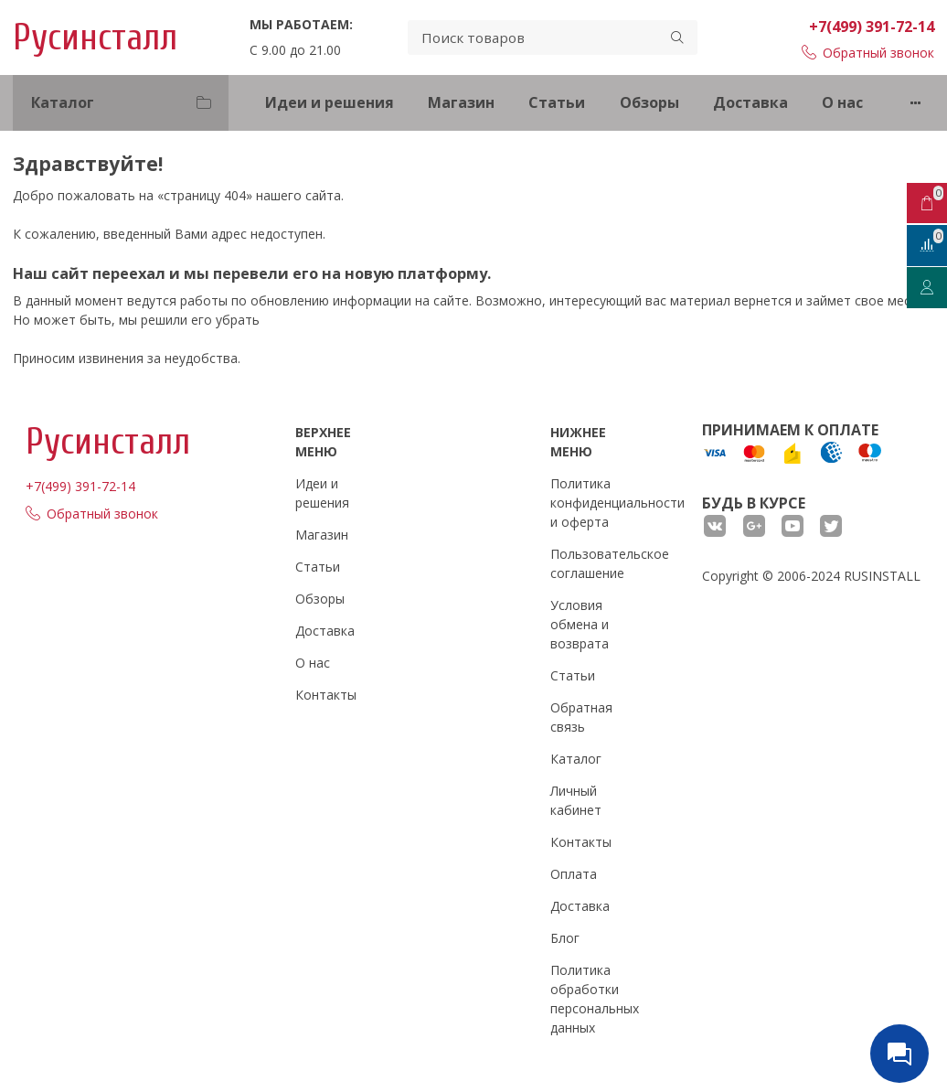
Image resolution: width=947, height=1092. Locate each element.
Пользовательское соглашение (609, 563)
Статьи (556, 102)
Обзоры (649, 102)
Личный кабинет (575, 800)
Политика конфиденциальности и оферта (617, 502)
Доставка (750, 102)
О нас (842, 102)
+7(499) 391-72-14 (871, 26)
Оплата (573, 874)
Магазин (461, 102)
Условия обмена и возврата (579, 624)
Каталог (575, 758)
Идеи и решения (329, 102)
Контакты (325, 694)
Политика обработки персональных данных (594, 998)
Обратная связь (581, 717)
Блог (565, 938)
